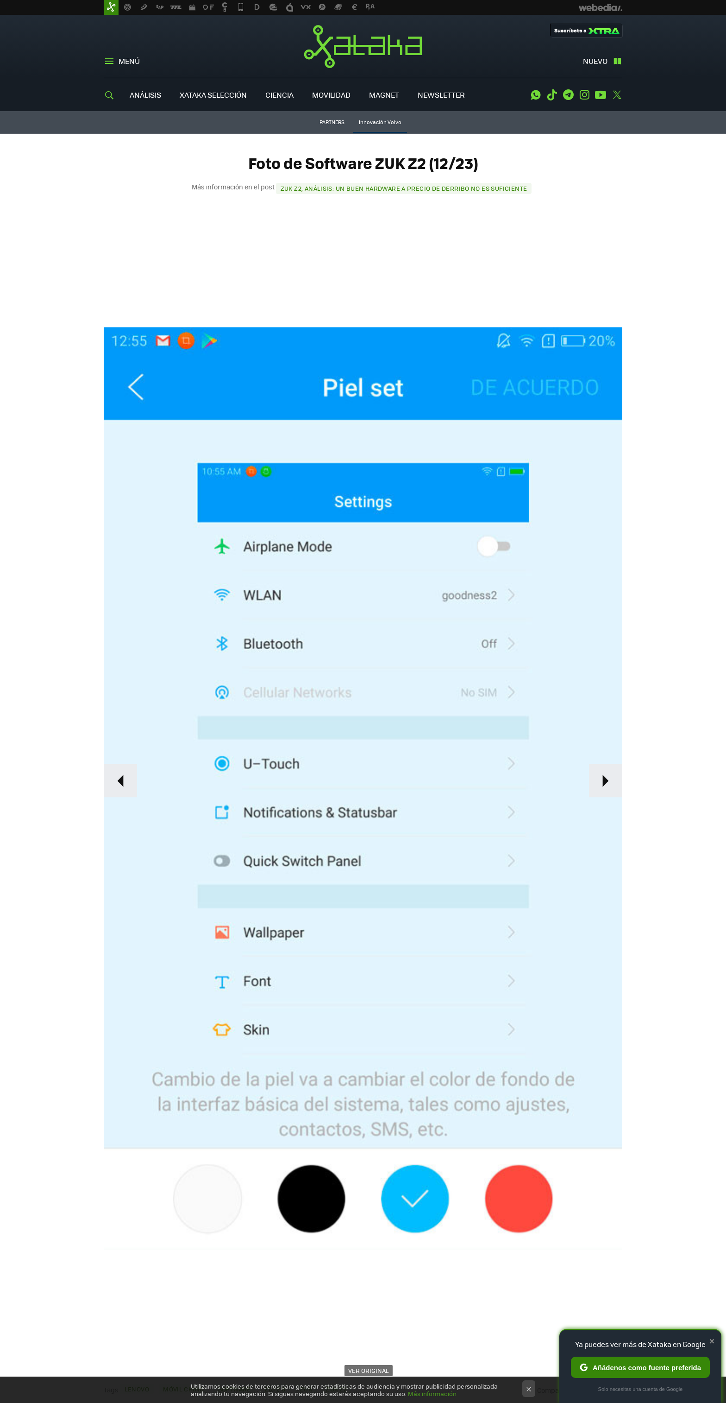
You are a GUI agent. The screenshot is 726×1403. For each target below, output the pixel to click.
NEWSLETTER (441, 94)
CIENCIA (279, 94)
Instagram (584, 94)
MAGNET (384, 94)
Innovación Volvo (380, 122)
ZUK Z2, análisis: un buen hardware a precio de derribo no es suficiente (404, 188)
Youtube (600, 94)
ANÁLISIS (145, 94)
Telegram (568, 94)
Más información (432, 1393)
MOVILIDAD (331, 94)
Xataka (363, 46)
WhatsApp (535, 94)
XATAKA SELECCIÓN (213, 94)
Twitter (616, 94)
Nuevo (595, 61)
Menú (129, 61)
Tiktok (551, 94)
